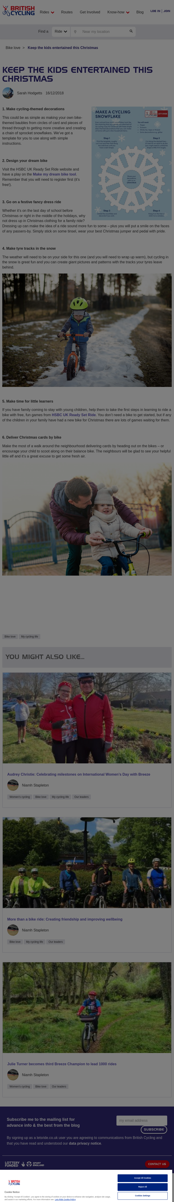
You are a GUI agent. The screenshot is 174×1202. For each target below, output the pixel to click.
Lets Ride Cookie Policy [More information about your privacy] (65, 1200)
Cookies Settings (142, 1196)
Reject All (142, 1187)
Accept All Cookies (142, 1178)
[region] (86, 1186)
